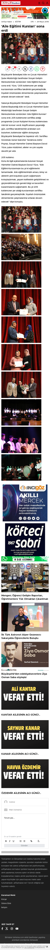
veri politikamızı (29, 947)
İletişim (4, 907)
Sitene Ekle (6, 903)
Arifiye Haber (6, 22)
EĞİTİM (18, 22)
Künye (4, 899)
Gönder (24, 846)
